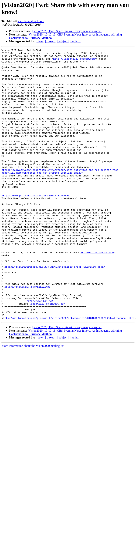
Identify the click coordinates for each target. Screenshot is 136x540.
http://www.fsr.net (40, 351)
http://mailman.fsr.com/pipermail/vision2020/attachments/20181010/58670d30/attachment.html (68, 372)
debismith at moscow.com (97, 293)
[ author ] (75, 41)
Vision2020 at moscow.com (47, 355)
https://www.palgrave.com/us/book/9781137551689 (36, 225)
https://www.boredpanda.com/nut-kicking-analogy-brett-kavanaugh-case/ (55, 310)
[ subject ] (63, 41)
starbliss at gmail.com (31, 21)
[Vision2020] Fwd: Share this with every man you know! (67, 31)
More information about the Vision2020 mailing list (33, 400)
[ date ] (40, 41)
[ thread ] (50, 41)
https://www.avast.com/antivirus (27, 334)
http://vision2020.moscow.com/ (74, 61)
